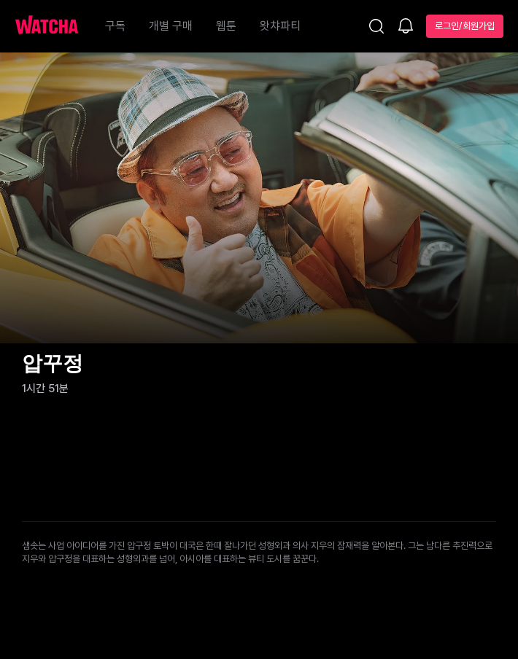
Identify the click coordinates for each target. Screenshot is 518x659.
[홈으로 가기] (54, 26)
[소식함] (405, 27)
